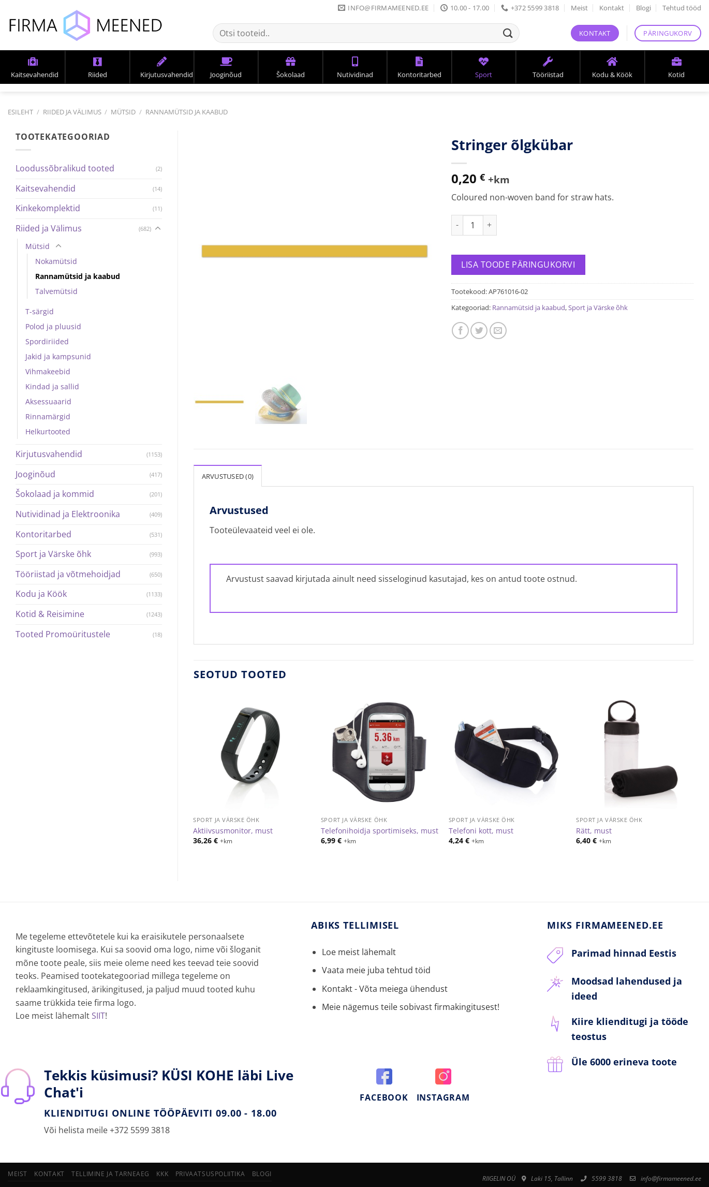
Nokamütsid (56, 261)
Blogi (643, 7)
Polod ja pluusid (53, 326)
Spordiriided (47, 341)
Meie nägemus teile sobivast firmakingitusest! (410, 978)
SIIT (98, 986)
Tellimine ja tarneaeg (110, 1144)
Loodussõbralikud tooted (65, 168)
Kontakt (611, 7)
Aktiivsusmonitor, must (233, 802)
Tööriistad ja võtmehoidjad (68, 574)
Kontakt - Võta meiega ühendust (385, 959)
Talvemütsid (56, 291)
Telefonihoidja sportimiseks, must (379, 802)
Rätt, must (594, 802)
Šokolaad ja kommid (55, 494)
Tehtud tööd (681, 7)
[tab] (228, 447)
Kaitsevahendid (46, 188)
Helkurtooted (47, 431)
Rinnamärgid (47, 416)
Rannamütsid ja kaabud (186, 111)
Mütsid (123, 111)
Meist (579, 7)
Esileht (20, 111)
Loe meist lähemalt (359, 923)
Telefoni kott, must (481, 802)
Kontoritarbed (43, 534)
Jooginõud (35, 474)
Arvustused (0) (228, 447)
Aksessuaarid (48, 401)
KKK (162, 1144)
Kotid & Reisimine (50, 614)
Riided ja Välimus (72, 111)
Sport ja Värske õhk (53, 554)
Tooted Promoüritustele (63, 634)
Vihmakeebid (47, 371)
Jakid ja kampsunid (58, 356)
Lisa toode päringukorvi (518, 264)
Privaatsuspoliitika (210, 1144)
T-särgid (39, 311)
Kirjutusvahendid (49, 454)
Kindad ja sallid (52, 386)
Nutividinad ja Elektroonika (68, 514)
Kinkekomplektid (48, 208)
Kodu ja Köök (41, 593)
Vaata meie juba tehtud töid (376, 941)
